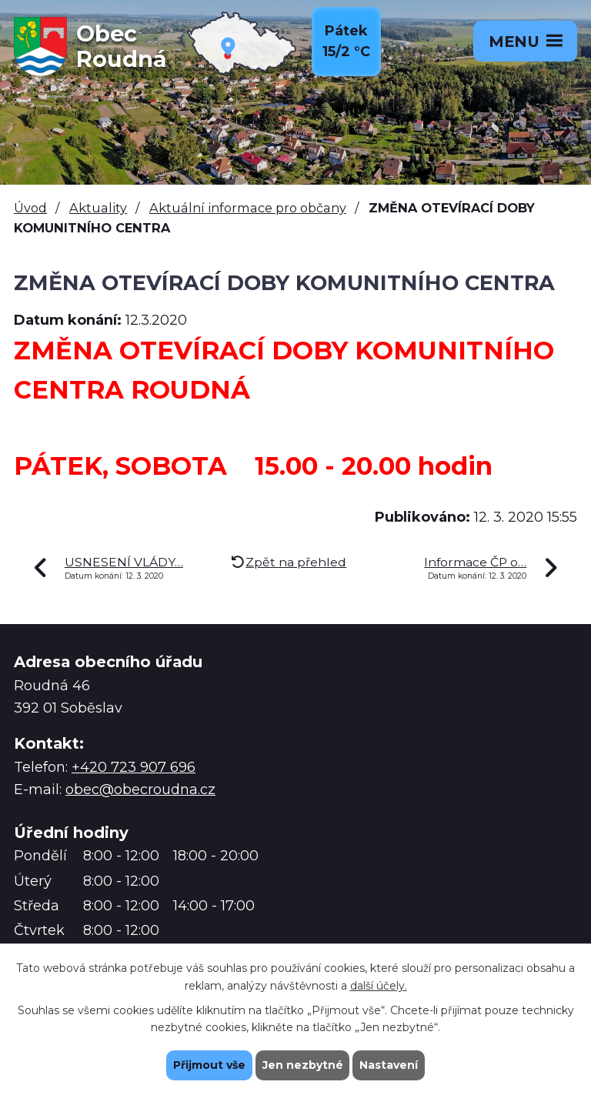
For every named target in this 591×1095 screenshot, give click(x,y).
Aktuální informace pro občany (247, 207)
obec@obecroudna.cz (140, 789)
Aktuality (98, 207)
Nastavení (389, 1065)
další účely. (378, 985)
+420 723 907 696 (133, 767)
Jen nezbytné (302, 1065)
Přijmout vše (209, 1065)
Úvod (30, 207)
